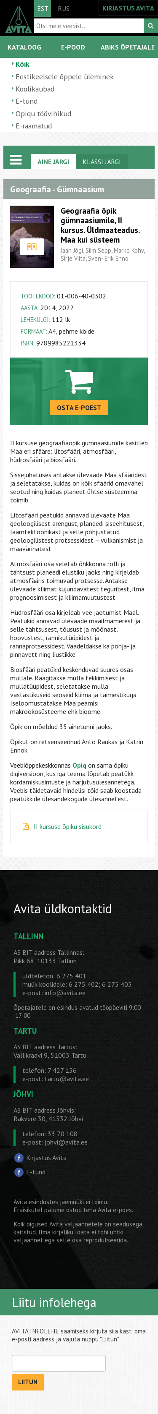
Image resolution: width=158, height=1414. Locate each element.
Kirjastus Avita (46, 1157)
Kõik (22, 64)
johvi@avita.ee (66, 1142)
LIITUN (27, 1382)
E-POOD (73, 47)
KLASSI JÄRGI (102, 161)
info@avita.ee (65, 992)
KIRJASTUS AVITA (128, 8)
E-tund (26, 101)
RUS (64, 8)
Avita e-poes (115, 1210)
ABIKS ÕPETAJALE (128, 47)
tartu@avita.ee (67, 1078)
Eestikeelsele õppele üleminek (65, 76)
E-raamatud (34, 126)
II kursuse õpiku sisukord (68, 826)
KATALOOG (24, 47)
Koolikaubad (35, 89)
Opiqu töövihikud (43, 113)
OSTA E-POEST (79, 407)
